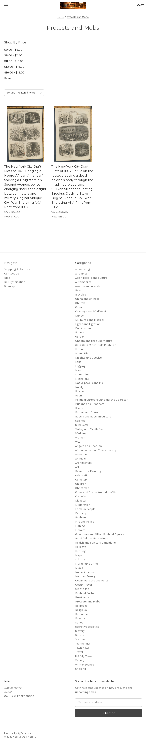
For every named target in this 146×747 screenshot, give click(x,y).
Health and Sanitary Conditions (95, 542)
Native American (85, 572)
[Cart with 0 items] (140, 5)
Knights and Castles (88, 357)
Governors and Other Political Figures (99, 534)
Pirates (80, 391)
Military (80, 559)
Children (80, 484)
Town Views (82, 647)
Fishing (80, 526)
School (79, 622)
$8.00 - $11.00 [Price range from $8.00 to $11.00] (13, 55)
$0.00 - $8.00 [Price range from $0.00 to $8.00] (13, 49)
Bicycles (80, 294)
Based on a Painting (88, 471)
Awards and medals (88, 286)
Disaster (80, 500)
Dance (79, 315)
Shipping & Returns (17, 269)
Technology (82, 643)
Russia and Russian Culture (93, 416)
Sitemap (9, 286)
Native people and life (89, 383)
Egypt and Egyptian (88, 324)
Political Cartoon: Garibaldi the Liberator (101, 399)
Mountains (82, 374)
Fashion (80, 517)
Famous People (85, 509)
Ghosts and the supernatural (94, 341)
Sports (79, 635)
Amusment (82, 454)
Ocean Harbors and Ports (92, 580)
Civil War (80, 496)
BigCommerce (25, 733)
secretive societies (87, 626)
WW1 (78, 441)
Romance (81, 614)
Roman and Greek (86, 412)
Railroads (81, 605)
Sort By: (11, 92)
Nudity (79, 387)
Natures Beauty (85, 576)
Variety (79, 660)
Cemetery (81, 479)
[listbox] (30, 93)
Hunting (80, 551)
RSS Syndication (14, 282)
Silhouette (81, 425)
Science (80, 420)
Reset (8, 78)
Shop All (80, 669)
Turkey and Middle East (90, 429)
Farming (80, 513)
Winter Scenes (84, 664)
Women (80, 437)
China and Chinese (87, 299)
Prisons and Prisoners (89, 404)
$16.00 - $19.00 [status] (14, 72)
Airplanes (81, 273)
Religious (81, 610)
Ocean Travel (83, 584)
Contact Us (11, 273)
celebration (82, 475)
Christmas (82, 488)
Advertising (82, 269)
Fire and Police (84, 521)
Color (78, 307)
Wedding (80, 433)
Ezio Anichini (83, 328)
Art (77, 467)
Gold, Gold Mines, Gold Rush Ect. (95, 345)
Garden (80, 336)
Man (78, 370)
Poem (79, 395)
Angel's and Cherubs (88, 446)
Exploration (82, 505)
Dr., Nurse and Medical (89, 320)
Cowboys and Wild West (90, 311)
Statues (80, 639)
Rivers (79, 408)
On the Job (82, 589)
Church (80, 303)
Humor (79, 349)
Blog (7, 277)
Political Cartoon (86, 593)
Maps (79, 555)
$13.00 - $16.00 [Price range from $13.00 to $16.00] (14, 66)
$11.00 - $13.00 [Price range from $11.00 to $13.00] (14, 61)
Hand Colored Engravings (91, 538)
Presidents (82, 597)
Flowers (80, 530)
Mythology (82, 378)
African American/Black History (95, 450)
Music (79, 568)
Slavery (80, 631)
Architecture (83, 462)
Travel (79, 652)
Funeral (80, 332)
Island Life (81, 353)
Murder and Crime (86, 563)
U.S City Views (83, 656)
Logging (80, 366)
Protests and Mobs (87, 601)
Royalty (80, 618)
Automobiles (83, 282)
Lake (78, 362)
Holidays (80, 547)
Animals (80, 458)
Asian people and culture (91, 277)
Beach (79, 290)
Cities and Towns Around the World (97, 492)
